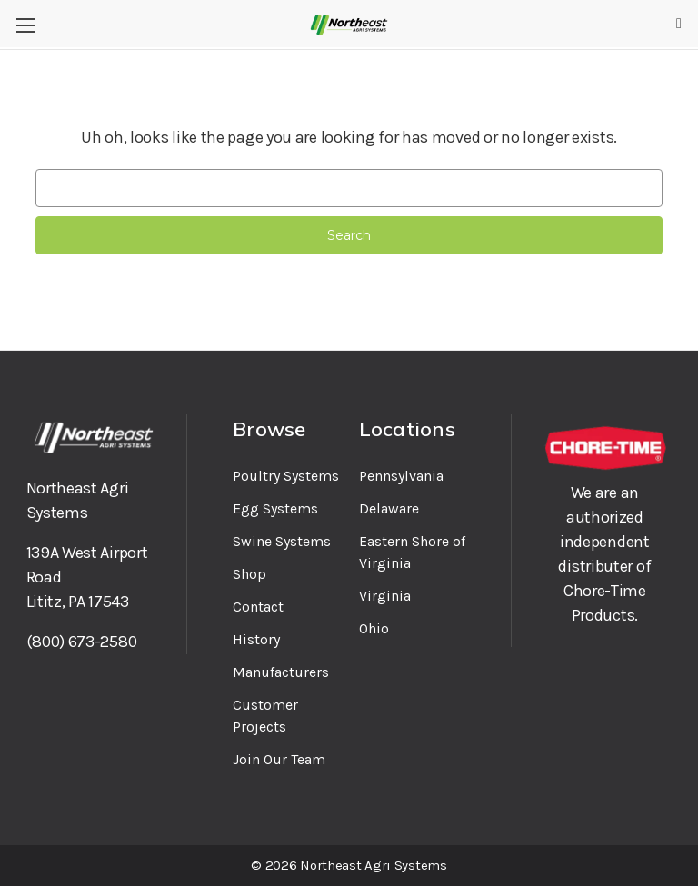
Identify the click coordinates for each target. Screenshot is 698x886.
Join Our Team (279, 759)
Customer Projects (265, 715)
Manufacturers (281, 672)
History (256, 639)
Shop (249, 573)
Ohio (374, 628)
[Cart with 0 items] (679, 23)
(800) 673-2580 (81, 642)
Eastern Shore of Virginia (412, 552)
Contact (258, 606)
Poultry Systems (286, 475)
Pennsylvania (401, 475)
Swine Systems (282, 541)
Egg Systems (275, 508)
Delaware (389, 508)
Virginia (385, 595)
